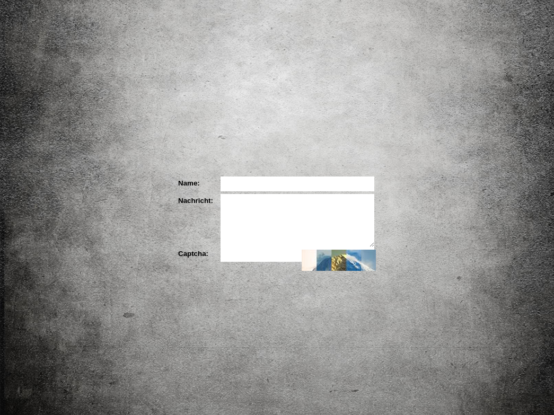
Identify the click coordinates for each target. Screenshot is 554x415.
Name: (189, 183)
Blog (493, 181)
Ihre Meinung (348, 145)
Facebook (462, 144)
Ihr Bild (417, 145)
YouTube (493, 141)
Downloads (501, 203)
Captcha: (193, 254)
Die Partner (279, 145)
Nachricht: (194, 201)
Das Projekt (141, 145)
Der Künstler (210, 145)
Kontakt (476, 253)
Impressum (476, 270)
